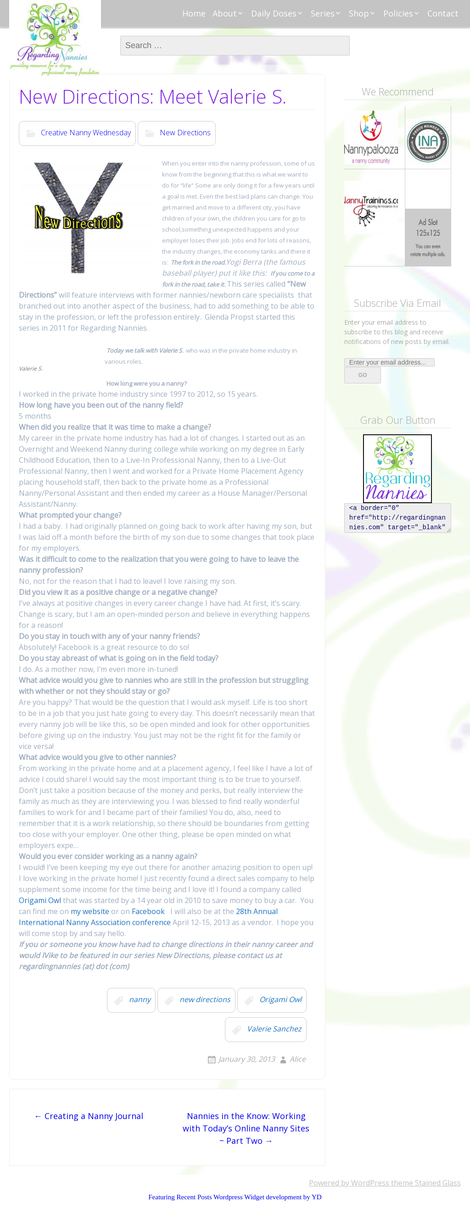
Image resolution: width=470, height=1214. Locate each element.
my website (89, 911)
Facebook (148, 911)
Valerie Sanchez (274, 1029)
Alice (298, 1059)
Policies (398, 13)
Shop (359, 13)
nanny (140, 1000)
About (225, 13)
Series (323, 13)
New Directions (185, 133)
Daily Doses (274, 13)
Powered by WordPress (349, 1183)
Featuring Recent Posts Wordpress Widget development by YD (234, 1197)
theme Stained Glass (425, 1183)
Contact (443, 13)
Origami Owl (40, 900)
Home (194, 13)
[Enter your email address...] (389, 362)
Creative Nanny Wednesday (86, 133)
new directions (204, 1000)
